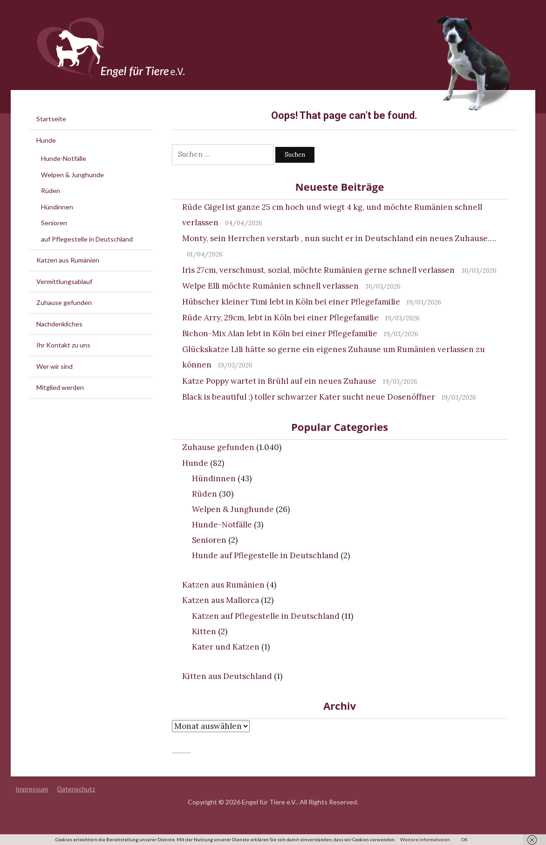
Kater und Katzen (225, 647)
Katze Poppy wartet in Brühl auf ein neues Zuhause (279, 381)
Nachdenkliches (59, 324)
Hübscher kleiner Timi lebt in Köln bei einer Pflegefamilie (291, 302)
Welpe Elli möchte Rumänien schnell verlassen (270, 286)
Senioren (209, 540)
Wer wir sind (54, 366)
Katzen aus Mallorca (220, 600)
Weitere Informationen (425, 839)
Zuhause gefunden (218, 447)
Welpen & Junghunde (233, 509)
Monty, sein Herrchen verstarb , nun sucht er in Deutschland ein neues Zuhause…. (339, 238)
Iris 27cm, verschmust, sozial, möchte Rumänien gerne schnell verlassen (318, 270)
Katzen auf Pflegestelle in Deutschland (266, 616)
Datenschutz (76, 789)
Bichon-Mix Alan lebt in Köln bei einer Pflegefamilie (279, 333)
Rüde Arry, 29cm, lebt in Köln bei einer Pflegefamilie (280, 317)
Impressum (31, 789)
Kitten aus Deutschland (227, 676)
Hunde (195, 463)
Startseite (51, 119)
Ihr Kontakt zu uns (63, 345)
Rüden (204, 494)
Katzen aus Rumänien (223, 585)
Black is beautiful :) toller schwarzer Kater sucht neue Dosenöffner (308, 397)
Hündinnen (214, 478)
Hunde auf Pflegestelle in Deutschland (265, 555)
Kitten (204, 631)
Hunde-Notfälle (222, 524)
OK (464, 839)
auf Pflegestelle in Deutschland (87, 239)
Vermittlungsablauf (64, 281)
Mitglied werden (60, 387)
